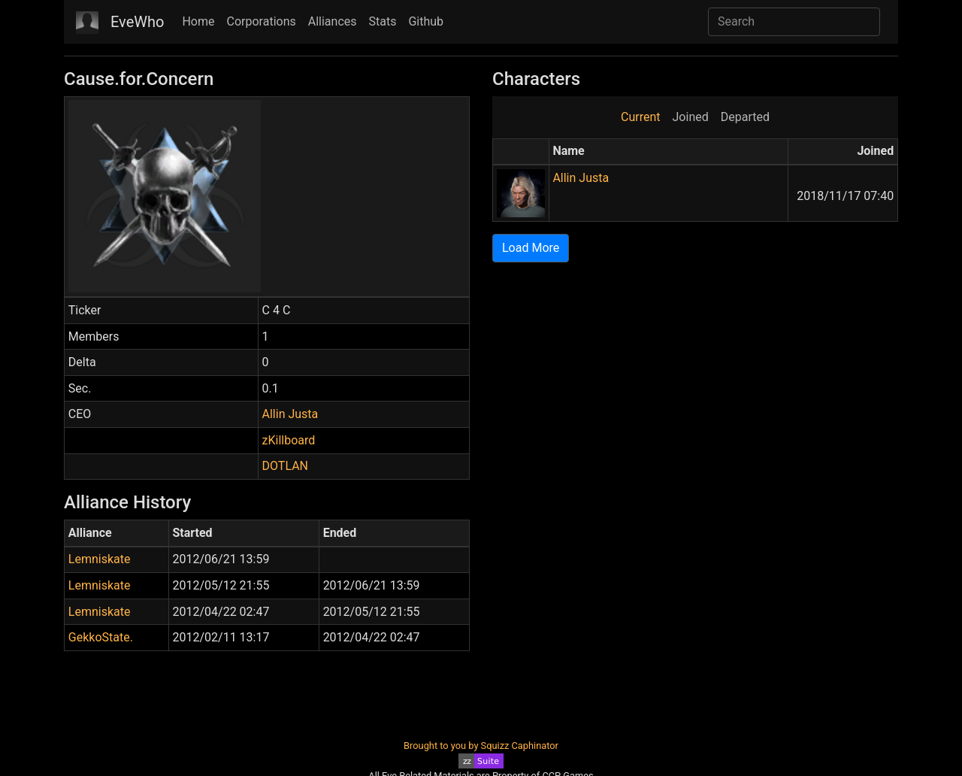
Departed (745, 117)
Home (198, 21)
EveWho (137, 22)
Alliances (332, 21)
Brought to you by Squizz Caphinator (481, 745)
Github (425, 21)
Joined (691, 117)
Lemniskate (99, 559)
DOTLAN (285, 466)
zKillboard (289, 440)
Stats (383, 21)
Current (640, 117)
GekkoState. (100, 637)
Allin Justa (290, 414)
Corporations (261, 21)
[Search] (794, 22)
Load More (530, 248)
